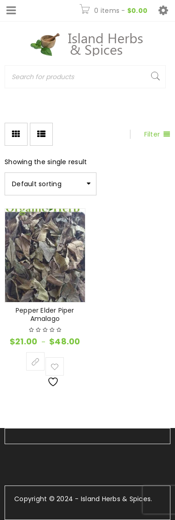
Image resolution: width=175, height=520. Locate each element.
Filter (152, 134)
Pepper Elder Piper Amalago (45, 314)
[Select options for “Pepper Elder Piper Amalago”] (35, 361)
